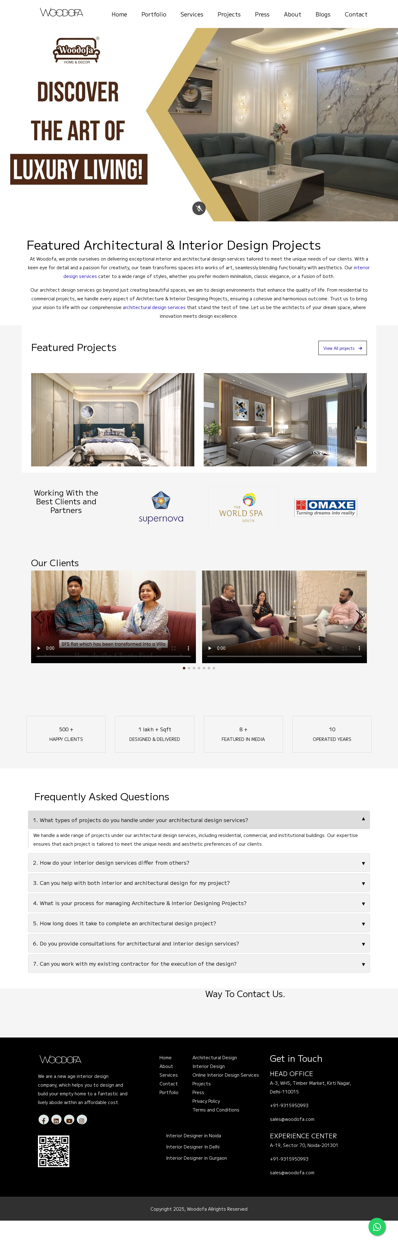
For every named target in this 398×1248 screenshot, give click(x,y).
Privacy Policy (206, 1129)
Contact (356, 14)
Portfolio (153, 14)
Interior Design (208, 1094)
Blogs (323, 14)
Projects (229, 14)
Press (262, 14)
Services (192, 14)
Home (119, 14)
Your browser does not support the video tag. (113, 644)
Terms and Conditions (215, 1137)
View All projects (337, 375)
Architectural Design (214, 1085)
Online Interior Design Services (225, 1102)
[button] (184, 695)
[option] (161, 535)
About (292, 14)
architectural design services (154, 334)
